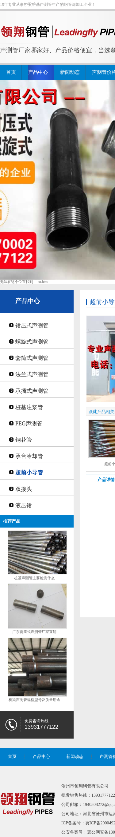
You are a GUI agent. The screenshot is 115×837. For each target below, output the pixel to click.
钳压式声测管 (31, 325)
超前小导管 (29, 472)
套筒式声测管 (31, 358)
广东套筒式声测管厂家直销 (34, 632)
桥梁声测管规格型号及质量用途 (34, 700)
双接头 (23, 489)
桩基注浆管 (29, 407)
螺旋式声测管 (31, 342)
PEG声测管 (28, 423)
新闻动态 (70, 72)
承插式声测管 (31, 391)
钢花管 (23, 440)
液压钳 (23, 505)
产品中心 (38, 72)
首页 (11, 72)
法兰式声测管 (31, 374)
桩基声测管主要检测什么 (34, 578)
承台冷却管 (29, 456)
